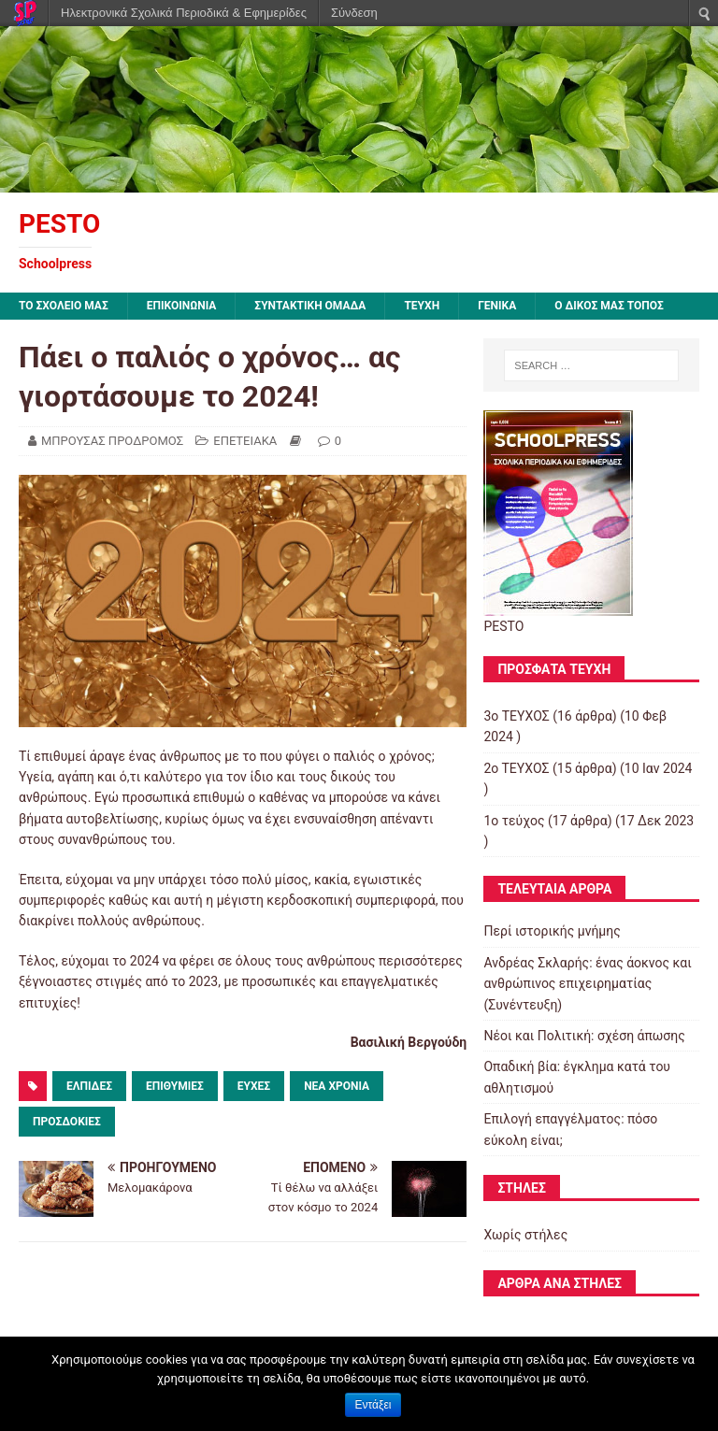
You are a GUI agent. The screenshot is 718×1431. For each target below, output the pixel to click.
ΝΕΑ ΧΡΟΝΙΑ (336, 1086)
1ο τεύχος (513, 820)
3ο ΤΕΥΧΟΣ (516, 715)
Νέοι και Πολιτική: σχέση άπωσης (583, 1035)
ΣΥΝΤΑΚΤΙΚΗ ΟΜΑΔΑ (310, 305)
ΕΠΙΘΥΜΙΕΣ (175, 1086)
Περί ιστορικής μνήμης (551, 930)
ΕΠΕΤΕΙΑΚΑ (245, 441)
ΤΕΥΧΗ (421, 305)
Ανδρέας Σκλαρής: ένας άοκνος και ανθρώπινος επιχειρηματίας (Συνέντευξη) (587, 983)
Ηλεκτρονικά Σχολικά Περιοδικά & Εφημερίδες (184, 13)
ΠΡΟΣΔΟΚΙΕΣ (67, 1121)
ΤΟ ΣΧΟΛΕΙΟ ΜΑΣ (63, 305)
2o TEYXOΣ (516, 768)
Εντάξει (373, 1404)
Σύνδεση (354, 13)
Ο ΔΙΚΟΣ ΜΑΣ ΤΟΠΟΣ (608, 305)
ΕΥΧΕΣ (253, 1086)
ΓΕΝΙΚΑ (497, 305)
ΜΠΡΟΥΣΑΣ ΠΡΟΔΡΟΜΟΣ (112, 441)
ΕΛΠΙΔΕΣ (89, 1086)
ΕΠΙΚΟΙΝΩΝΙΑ (182, 305)
